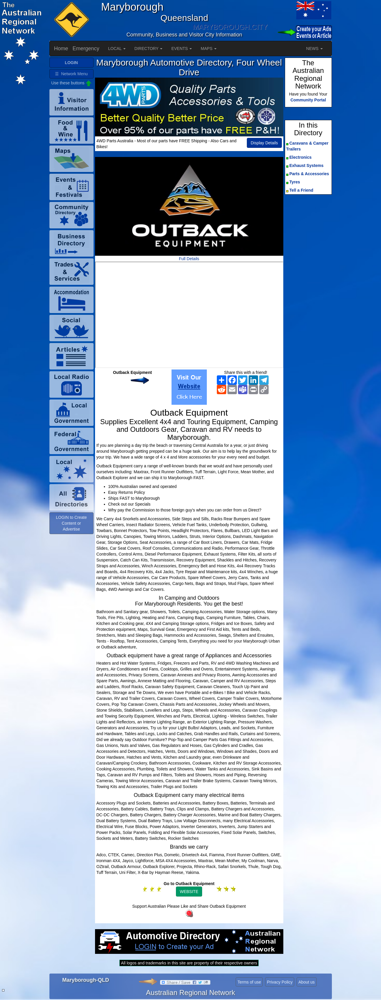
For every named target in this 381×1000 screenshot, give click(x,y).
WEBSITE (189, 891)
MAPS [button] (209, 48)
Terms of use (249, 982)
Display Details (264, 143)
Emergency (86, 48)
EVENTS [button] (181, 48)
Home (61, 48)
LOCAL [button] (117, 48)
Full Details (189, 258)
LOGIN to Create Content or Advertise (71, 523)
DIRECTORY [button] (148, 48)
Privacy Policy (279, 982)
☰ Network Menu (71, 73)
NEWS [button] (314, 48)
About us (306, 982)
